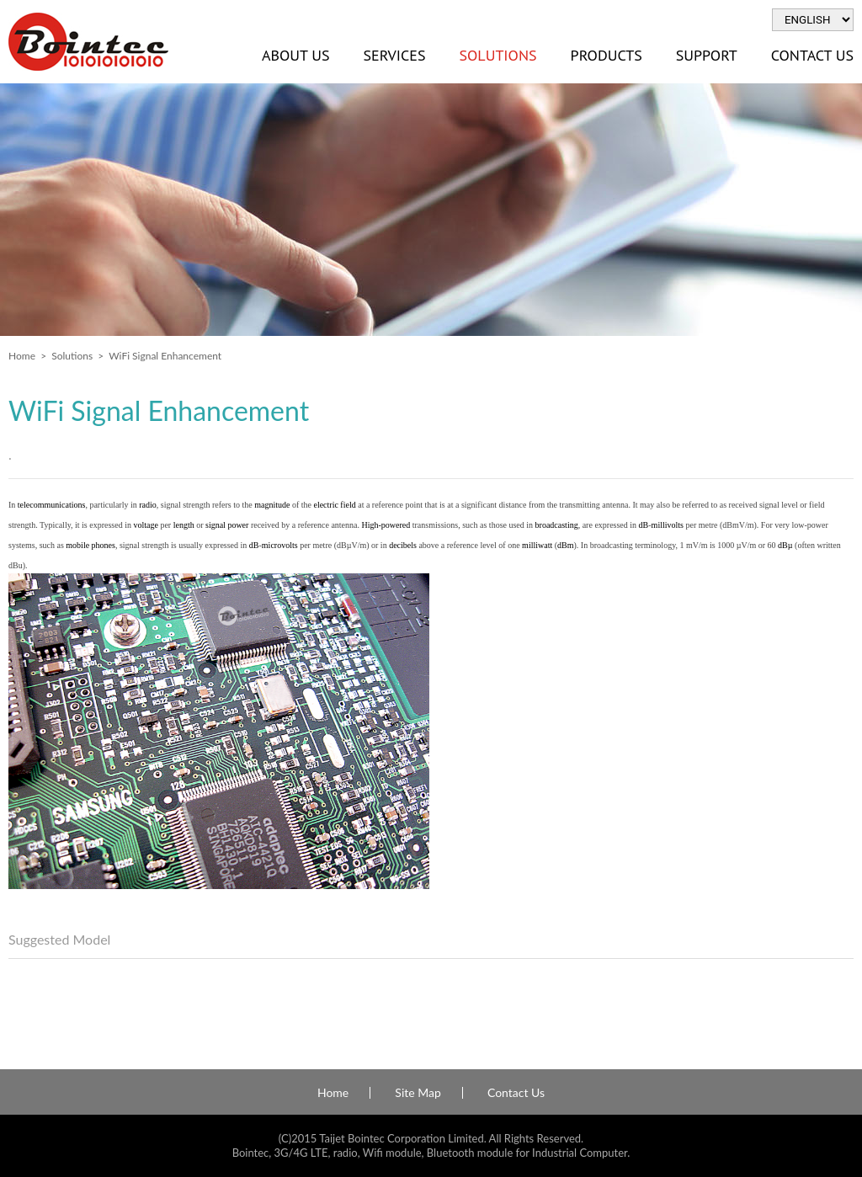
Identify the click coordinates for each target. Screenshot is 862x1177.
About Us (295, 55)
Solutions (497, 55)
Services (394, 55)
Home (21, 355)
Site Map (417, 1093)
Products (606, 55)
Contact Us (516, 1093)
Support (706, 55)
